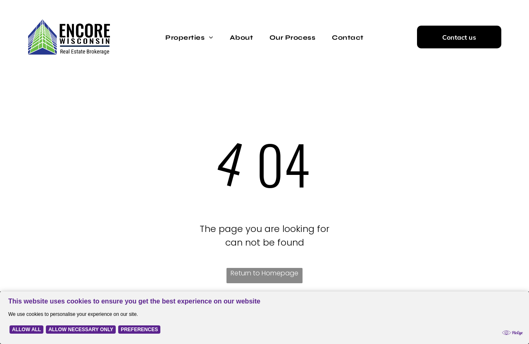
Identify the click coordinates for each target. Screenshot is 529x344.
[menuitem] (189, 37)
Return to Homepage (264, 273)
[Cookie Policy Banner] (264, 317)
